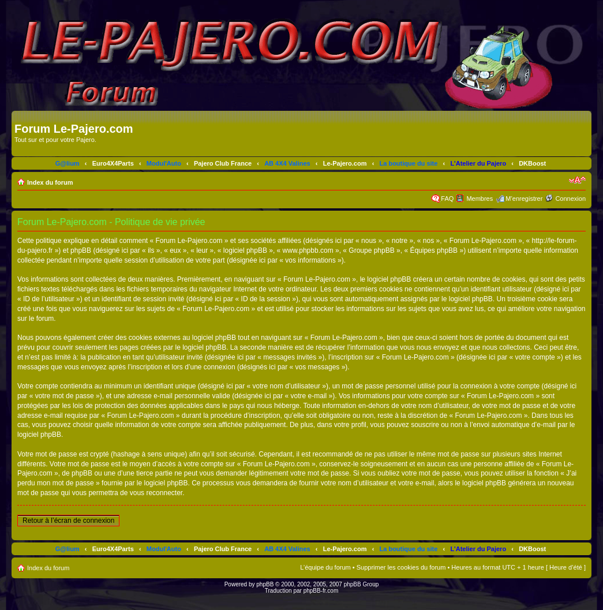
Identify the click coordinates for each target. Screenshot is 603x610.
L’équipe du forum (325, 567)
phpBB (265, 584)
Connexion (570, 198)
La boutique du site (409, 163)
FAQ (447, 198)
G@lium (67, 163)
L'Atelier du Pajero (478, 163)
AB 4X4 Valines (287, 163)
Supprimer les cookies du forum (401, 567)
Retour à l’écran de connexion (68, 521)
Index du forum (50, 182)
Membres (479, 198)
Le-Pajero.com (345, 163)
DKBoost (532, 163)
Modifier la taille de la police (577, 180)
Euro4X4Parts (113, 163)
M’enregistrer (523, 198)
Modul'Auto (164, 163)
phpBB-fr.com (321, 590)
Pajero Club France (223, 163)
